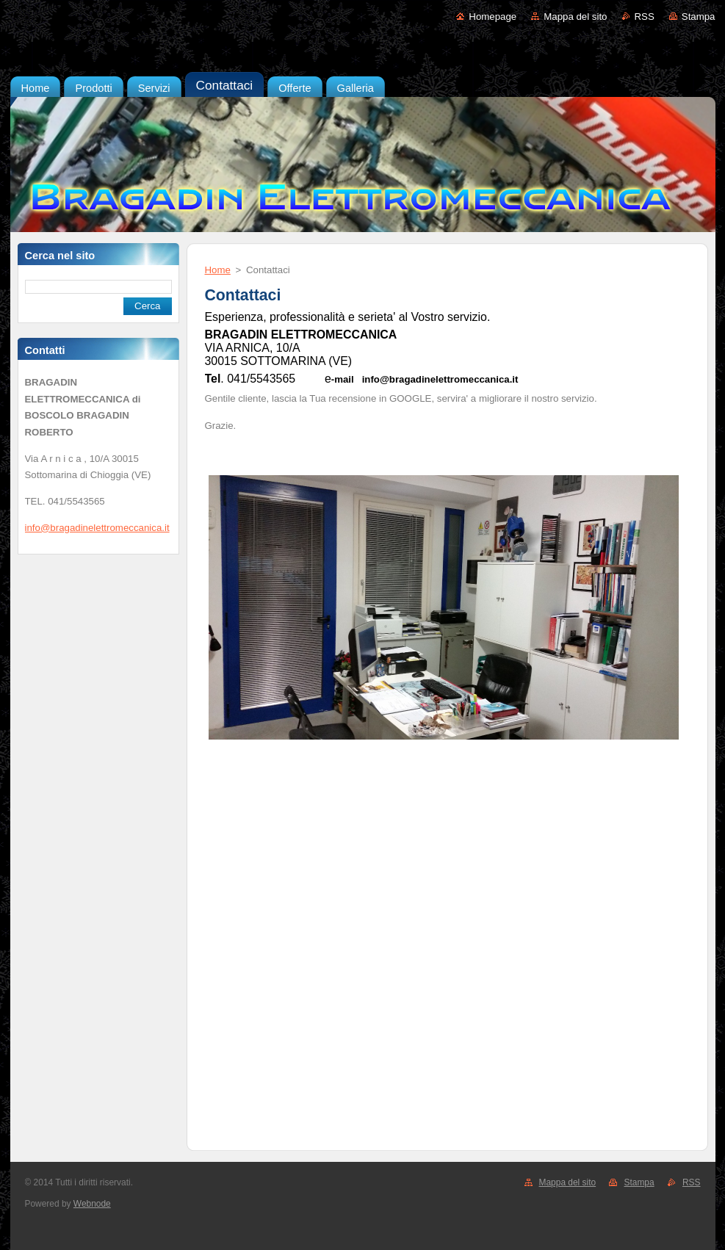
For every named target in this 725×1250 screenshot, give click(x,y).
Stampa (698, 16)
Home (218, 269)
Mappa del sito (575, 16)
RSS (644, 16)
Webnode (92, 1204)
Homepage (492, 16)
